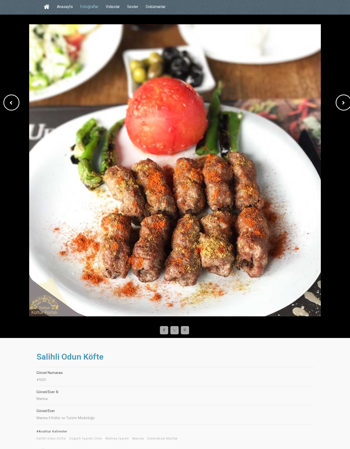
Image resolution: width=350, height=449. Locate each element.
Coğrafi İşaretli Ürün (85, 438)
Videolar (113, 6)
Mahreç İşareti (117, 438)
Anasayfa (65, 6)
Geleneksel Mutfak (162, 438)
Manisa (138, 438)
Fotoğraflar (89, 6)
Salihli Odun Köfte (51, 438)
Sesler (132, 6)
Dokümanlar (156, 6)
